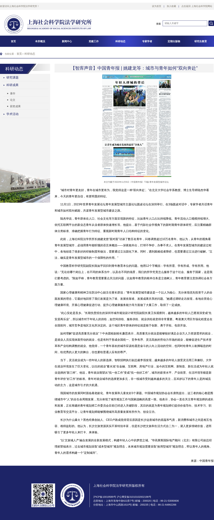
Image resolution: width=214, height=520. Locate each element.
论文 (11, 99)
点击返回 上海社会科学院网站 (196, 6)
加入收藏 (171, 6)
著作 (11, 93)
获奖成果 (14, 106)
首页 (19, 53)
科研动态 (29, 53)
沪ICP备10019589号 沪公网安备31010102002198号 (122, 496)
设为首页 (156, 6)
